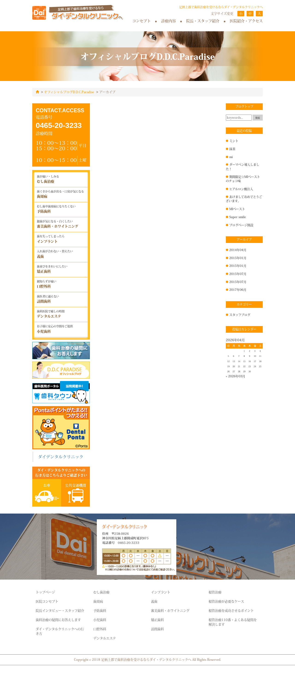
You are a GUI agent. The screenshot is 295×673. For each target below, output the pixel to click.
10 (255, 356)
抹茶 (232, 148)
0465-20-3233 (59, 125)
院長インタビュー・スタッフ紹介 (60, 610)
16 (249, 361)
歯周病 (98, 601)
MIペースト (237, 208)
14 (239, 361)
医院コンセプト (47, 601)
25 (260, 366)
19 (228, 366)
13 (234, 361)
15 (244, 361)
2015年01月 (237, 257)
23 (249, 366)
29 (244, 371)
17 (255, 361)
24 (255, 366)
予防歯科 (99, 610)
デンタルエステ (104, 638)
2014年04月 (237, 249)
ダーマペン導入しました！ (242, 166)
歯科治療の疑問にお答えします (58, 619)
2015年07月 (237, 273)
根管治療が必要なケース (226, 601)
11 (260, 356)
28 (239, 371)
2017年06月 (237, 289)
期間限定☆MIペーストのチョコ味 (243, 178)
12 (228, 361)
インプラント (160, 592)
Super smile (237, 216)
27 (234, 371)
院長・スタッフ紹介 (202, 21)
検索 (257, 117)
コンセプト (141, 21)
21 (239, 366)
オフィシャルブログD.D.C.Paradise (69, 92)
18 (260, 361)
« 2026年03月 (235, 376)
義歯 (154, 601)
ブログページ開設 (241, 224)
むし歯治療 (101, 592)
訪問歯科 (157, 628)
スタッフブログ (239, 314)
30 (249, 371)
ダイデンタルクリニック (60, 457)
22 (244, 366)
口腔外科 (99, 628)
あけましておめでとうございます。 (244, 198)
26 (228, 371)
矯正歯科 (157, 619)
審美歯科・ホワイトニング (170, 610)
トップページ (45, 592)
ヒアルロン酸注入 (241, 188)
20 (234, 366)
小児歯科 (99, 619)
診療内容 (168, 21)
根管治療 (215, 592)
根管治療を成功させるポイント (231, 610)
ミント (233, 140)
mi (231, 156)
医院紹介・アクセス (246, 21)
